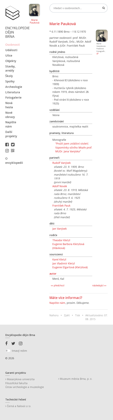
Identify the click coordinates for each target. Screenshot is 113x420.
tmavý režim (19, 350)
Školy (9, 76)
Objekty (10, 61)
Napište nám (10, 124)
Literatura (12, 92)
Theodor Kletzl (61, 240)
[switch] (7, 350)
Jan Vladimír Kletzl (63, 263)
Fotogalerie (12, 97)
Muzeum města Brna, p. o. (75, 378)
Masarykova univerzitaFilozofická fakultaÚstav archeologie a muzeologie (24, 383)
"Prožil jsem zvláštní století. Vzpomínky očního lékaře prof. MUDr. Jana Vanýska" (73, 147)
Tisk (77, 315)
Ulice (8, 55)
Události (11, 50)
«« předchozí (57, 285)
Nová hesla (9, 105)
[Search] (78, 8)
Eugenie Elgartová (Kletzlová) (70, 267)
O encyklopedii (12, 160)
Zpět (67, 315)
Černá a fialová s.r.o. (18, 406)
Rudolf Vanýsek (61, 163)
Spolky (10, 81)
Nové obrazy (10, 115)
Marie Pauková (34, 21)
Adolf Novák (59, 186)
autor (52, 273)
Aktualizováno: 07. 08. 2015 (96, 317)
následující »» (99, 285)
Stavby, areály (10, 68)
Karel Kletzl (59, 259)
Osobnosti (12, 45)
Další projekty (11, 134)
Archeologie (12, 87)
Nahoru (54, 315)
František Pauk (61, 205)
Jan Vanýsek (59, 228)
